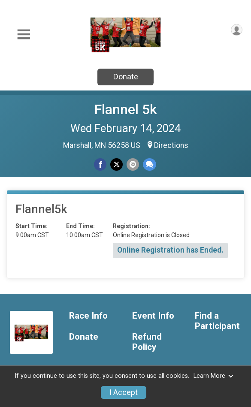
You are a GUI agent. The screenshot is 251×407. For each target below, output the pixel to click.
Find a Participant (217, 321)
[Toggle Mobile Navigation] (23, 34)
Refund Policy (147, 342)
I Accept (123, 392)
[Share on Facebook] (100, 164)
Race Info (88, 316)
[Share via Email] (133, 164)
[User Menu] (236, 30)
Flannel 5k (125, 109)
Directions (171, 145)
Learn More (214, 376)
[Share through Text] (149, 164)
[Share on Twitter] (116, 164)
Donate (125, 76)
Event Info (153, 316)
